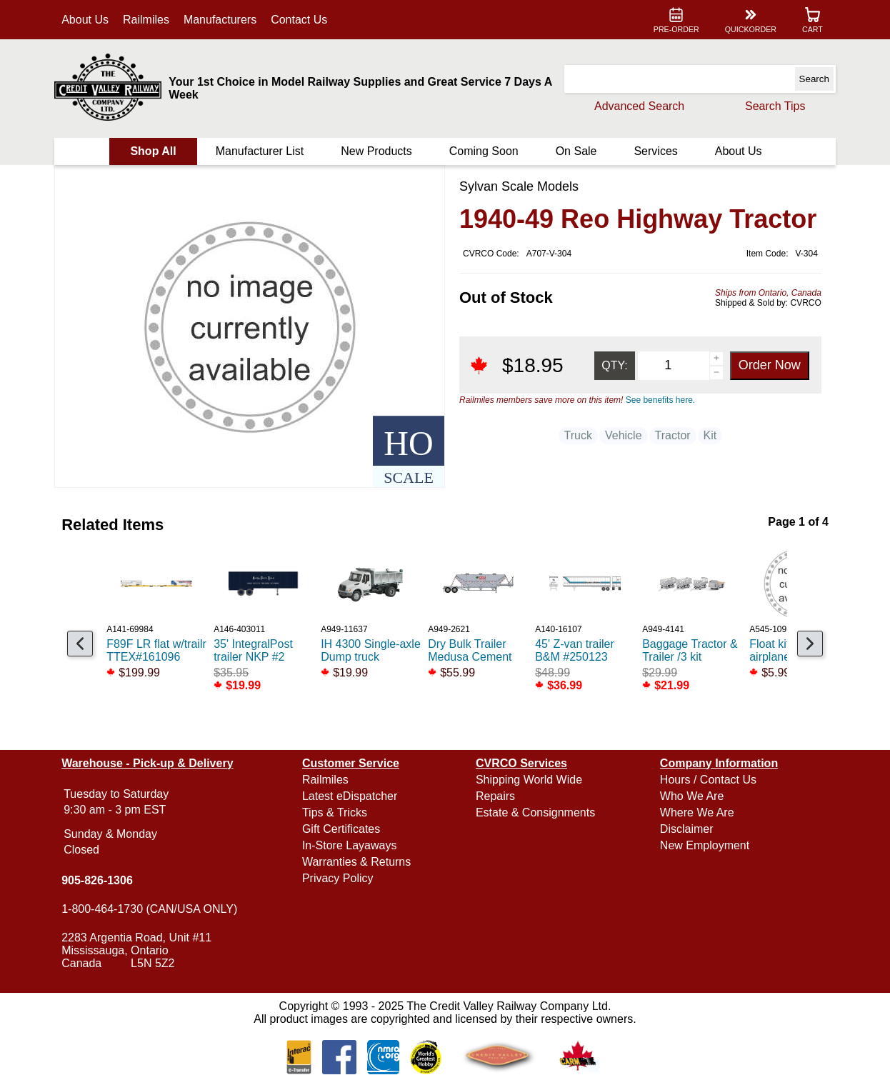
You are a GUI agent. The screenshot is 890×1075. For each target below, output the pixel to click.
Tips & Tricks (334, 812)
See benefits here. (660, 400)
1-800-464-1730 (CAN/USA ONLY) (150, 909)
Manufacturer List (260, 151)
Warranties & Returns (356, 862)
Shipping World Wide (529, 780)
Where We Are (696, 812)
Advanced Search (639, 106)
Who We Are (691, 796)
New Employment (704, 845)
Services (655, 151)
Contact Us (299, 20)
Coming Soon (484, 151)
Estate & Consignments (535, 812)
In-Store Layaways (349, 845)
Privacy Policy (338, 878)
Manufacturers (220, 20)
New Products (376, 151)
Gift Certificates (341, 829)
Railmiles (147, 20)
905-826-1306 (98, 880)
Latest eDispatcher (349, 796)
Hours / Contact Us (707, 780)
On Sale (575, 151)
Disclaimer (686, 829)
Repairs (495, 796)
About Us (85, 20)
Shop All (153, 151)
